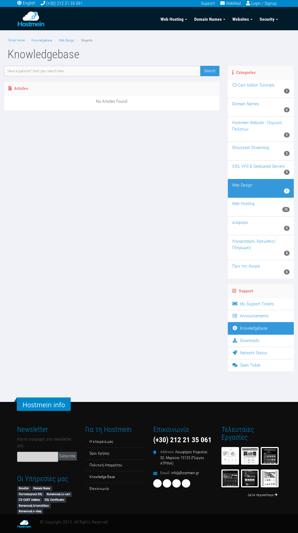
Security (267, 19)
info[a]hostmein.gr (185, 473)
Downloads (245, 340)
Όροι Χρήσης (100, 453)
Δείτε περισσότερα (263, 495)
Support (208, 3)
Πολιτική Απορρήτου (106, 465)
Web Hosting (172, 19)
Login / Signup (264, 3)
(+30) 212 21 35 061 (64, 3)
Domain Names (208, 19)
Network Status (249, 352)
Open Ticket (246, 365)
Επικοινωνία (99, 488)
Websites (240, 19)
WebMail (233, 3)
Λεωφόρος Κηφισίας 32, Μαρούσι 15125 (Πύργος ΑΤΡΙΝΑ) (184, 458)
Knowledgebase (41, 40)
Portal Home (16, 40)
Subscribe (67, 455)
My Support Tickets (253, 303)
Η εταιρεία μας (101, 441)
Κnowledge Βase (102, 476)
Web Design (66, 40)
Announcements (250, 315)
